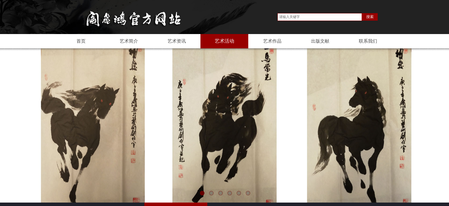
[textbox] (319, 17)
